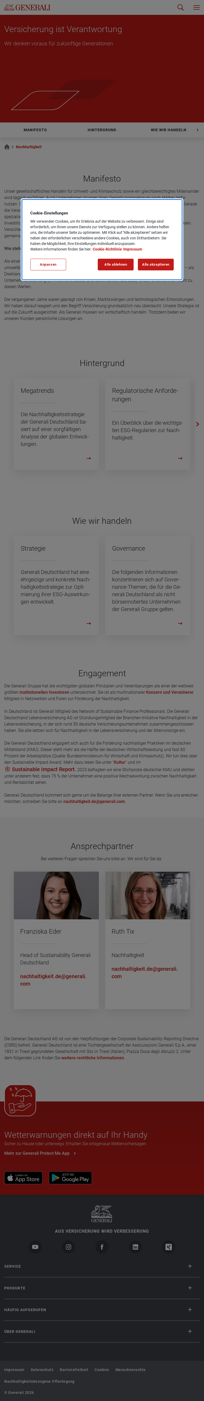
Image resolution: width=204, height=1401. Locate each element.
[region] (102, 239)
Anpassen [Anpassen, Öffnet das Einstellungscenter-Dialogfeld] (48, 264)
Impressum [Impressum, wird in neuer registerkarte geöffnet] (132, 249)
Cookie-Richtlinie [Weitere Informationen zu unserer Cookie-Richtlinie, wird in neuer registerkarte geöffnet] (107, 249)
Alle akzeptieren (155, 264)
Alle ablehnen (115, 264)
